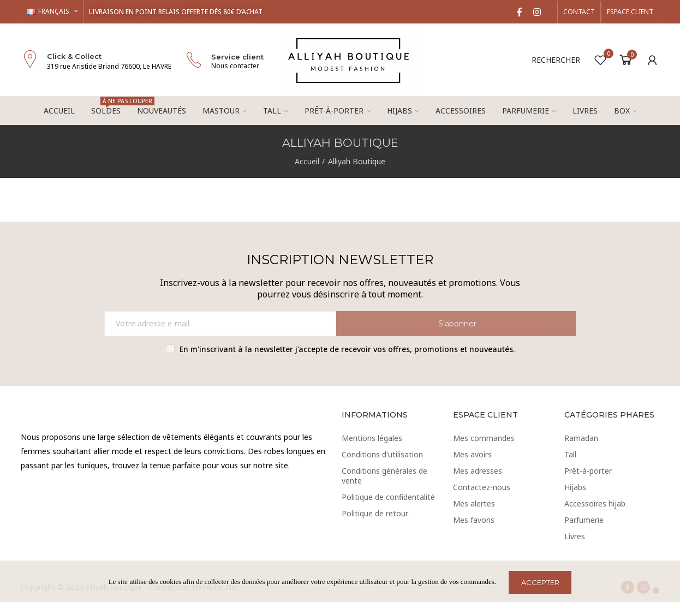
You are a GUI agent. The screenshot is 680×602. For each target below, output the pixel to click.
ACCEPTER (540, 582)
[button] (579, 12)
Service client (237, 56)
